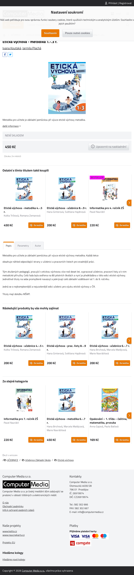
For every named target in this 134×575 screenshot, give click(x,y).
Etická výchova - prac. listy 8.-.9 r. (66, 348)
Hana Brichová (97, 350)
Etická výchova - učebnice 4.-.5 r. (24, 346)
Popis (8, 245)
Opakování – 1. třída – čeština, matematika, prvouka (108, 421)
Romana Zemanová (30, 215)
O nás (6, 502)
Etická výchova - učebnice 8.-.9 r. (67, 208)
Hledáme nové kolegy (14, 559)
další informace (11, 126)
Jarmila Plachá (31, 48)
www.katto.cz (10, 531)
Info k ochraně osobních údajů (18, 510)
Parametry (23, 245)
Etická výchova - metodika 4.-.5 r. (23, 210)
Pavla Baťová (111, 426)
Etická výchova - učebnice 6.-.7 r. (110, 346)
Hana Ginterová (55, 212)
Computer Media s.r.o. (33, 571)
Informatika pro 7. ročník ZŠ (21, 419)
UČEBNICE (12, 460)
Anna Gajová (96, 426)
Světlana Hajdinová (75, 212)
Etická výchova (66, 460)
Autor (38, 245)
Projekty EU (9, 542)
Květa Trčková (11, 215)
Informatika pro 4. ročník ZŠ (107, 208)
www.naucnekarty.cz (14, 535)
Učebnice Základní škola (38, 460)
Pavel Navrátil (97, 212)
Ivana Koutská (12, 48)
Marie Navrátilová (99, 353)
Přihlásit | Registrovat (120, 3)
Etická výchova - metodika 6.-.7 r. (66, 421)
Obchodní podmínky (13, 506)
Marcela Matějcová (117, 350)
